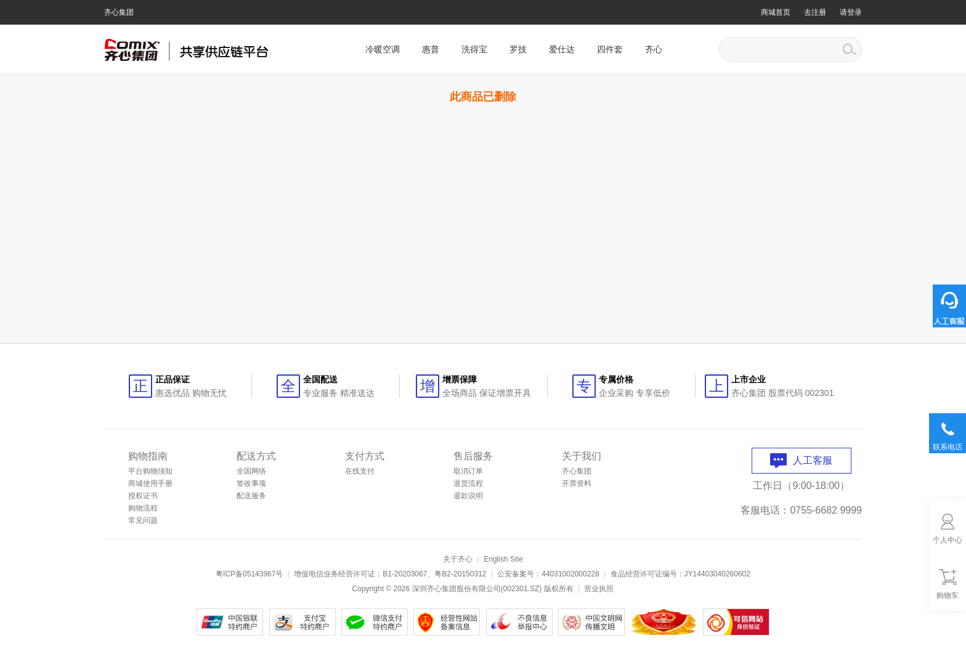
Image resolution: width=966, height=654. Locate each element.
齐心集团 (119, 12)
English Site (503, 559)
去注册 (815, 12)
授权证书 (143, 495)
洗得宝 (474, 49)
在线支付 (360, 471)
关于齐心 (458, 559)
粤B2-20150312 (460, 574)
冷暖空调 (382, 49)
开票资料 (576, 483)
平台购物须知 (150, 471)
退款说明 (468, 495)
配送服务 (251, 495)
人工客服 (801, 460)
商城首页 (775, 12)
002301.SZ (521, 588)
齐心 (653, 49)
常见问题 (143, 520)
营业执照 (599, 588)
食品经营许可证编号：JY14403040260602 (680, 574)
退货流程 (468, 483)
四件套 (610, 49)
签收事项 (251, 483)
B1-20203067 (405, 574)
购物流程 (143, 508)
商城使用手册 (150, 483)
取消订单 (468, 471)
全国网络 (251, 471)
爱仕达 (562, 49)
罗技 (518, 49)
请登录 (851, 12)
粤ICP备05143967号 (249, 574)
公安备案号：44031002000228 (548, 574)
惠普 (430, 49)
